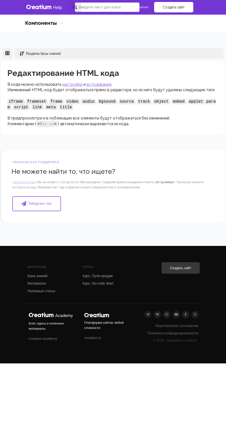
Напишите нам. (24, 182)
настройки (72, 84)
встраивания (99, 84)
